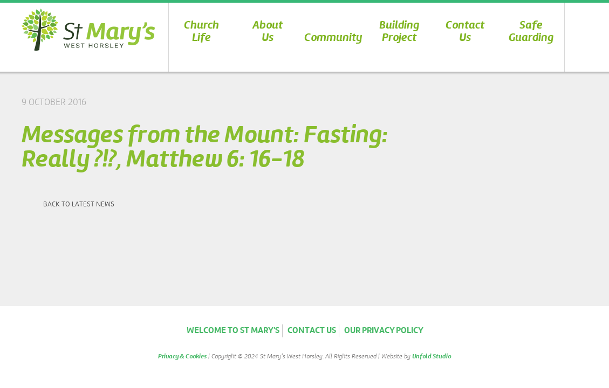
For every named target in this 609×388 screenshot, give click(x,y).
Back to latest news (78, 204)
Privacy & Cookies (182, 357)
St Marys (88, 29)
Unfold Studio (431, 357)
